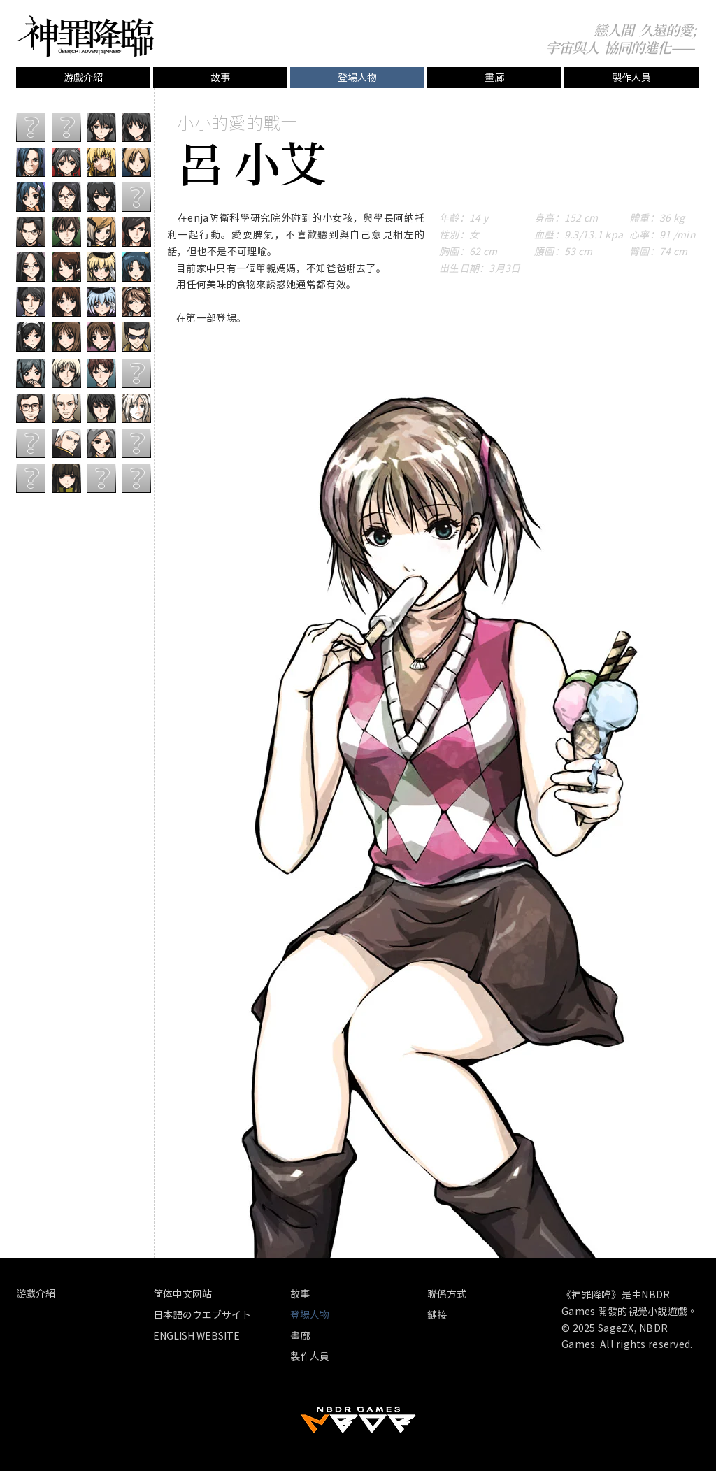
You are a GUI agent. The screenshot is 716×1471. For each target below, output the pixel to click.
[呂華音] (66, 373)
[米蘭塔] (136, 162)
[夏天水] (66, 232)
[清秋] (30, 373)
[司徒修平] (30, 232)
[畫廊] (494, 77)
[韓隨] (101, 443)
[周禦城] (101, 127)
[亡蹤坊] (136, 337)
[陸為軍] (66, 478)
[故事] (220, 77)
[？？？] (30, 127)
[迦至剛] (66, 443)
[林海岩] (66, 302)
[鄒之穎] (136, 127)
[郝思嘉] (136, 267)
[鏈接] (442, 1314)
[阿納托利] (101, 373)
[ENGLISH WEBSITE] (196, 1335)
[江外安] (101, 408)
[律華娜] (66, 337)
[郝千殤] (30, 162)
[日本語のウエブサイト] (202, 1314)
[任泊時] (30, 302)
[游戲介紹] (83, 77)
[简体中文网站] (218, 1293)
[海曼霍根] (136, 232)
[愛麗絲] (101, 232)
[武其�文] (66, 408)
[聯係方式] (460, 1293)
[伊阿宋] (136, 302)
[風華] (66, 162)
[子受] (30, 337)
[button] (357, 77)
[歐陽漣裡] (30, 267)
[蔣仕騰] (30, 408)
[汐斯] (66, 197)
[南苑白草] (101, 267)
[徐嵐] (101, 197)
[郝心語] (30, 197)
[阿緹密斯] (136, 408)
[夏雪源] (66, 267)
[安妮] (101, 162)
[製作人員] (631, 77)
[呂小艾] (101, 337)
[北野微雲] (101, 302)
